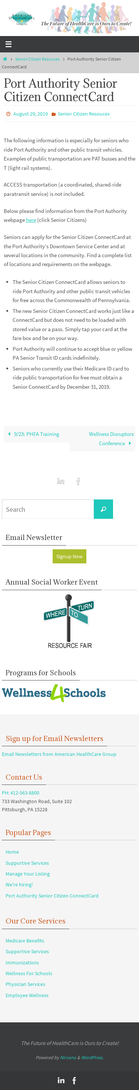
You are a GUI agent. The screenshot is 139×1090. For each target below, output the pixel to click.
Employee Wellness (27, 995)
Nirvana (68, 1057)
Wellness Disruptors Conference (111, 438)
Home (12, 851)
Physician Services (25, 984)
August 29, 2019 (30, 113)
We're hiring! (19, 884)
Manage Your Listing (28, 873)
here (31, 219)
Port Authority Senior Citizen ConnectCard (52, 895)
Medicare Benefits (25, 940)
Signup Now (69, 556)
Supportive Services (27, 863)
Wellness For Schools (29, 973)
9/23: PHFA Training (32, 433)
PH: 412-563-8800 (20, 792)
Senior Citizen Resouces (37, 59)
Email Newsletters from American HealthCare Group (59, 754)
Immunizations (22, 962)
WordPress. (92, 1057)
